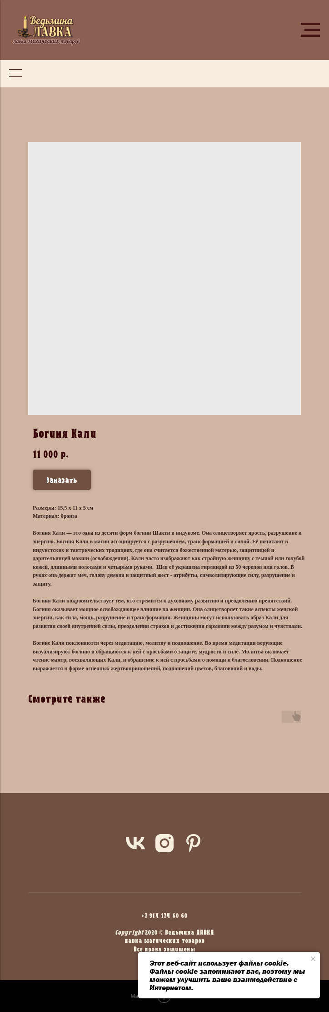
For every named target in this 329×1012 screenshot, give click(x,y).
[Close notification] (313, 958)
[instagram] (164, 843)
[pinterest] (193, 843)
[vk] (135, 843)
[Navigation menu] (310, 30)
